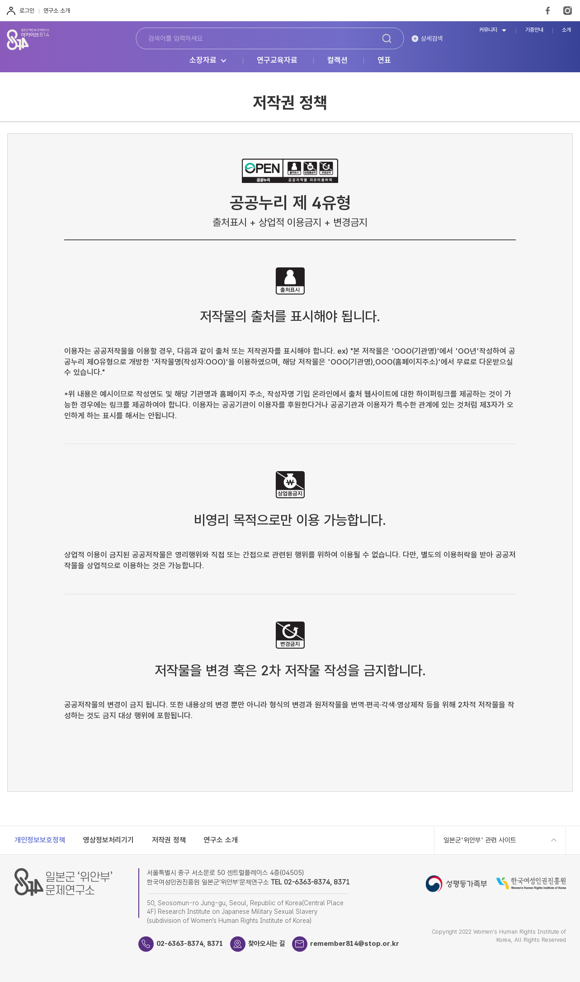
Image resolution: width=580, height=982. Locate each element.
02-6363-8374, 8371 (189, 944)
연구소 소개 (56, 10)
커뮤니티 (488, 30)
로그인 (26, 10)
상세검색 (432, 38)
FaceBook (547, 10)
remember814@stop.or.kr (354, 944)
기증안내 (534, 30)
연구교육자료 (277, 60)
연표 (384, 60)
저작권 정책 (169, 840)
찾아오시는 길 (266, 944)
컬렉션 (337, 60)
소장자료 (203, 60)
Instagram (567, 10)
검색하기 (386, 38)
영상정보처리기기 (108, 840)
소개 (566, 30)
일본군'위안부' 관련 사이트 (479, 840)
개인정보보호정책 (39, 840)
